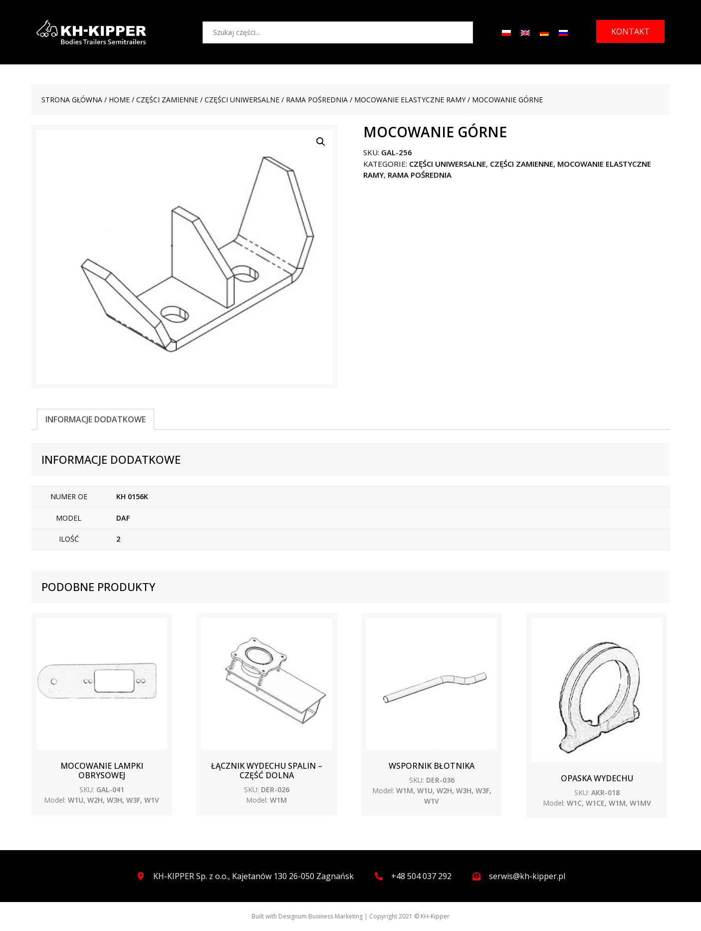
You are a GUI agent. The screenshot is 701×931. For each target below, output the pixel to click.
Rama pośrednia (317, 99)
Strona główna (71, 99)
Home (119, 99)
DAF (123, 518)
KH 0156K (132, 496)
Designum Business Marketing (320, 916)
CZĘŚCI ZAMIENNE (167, 99)
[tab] (95, 419)
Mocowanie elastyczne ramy (410, 99)
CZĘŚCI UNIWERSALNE (242, 99)
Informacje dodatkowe (95, 419)
